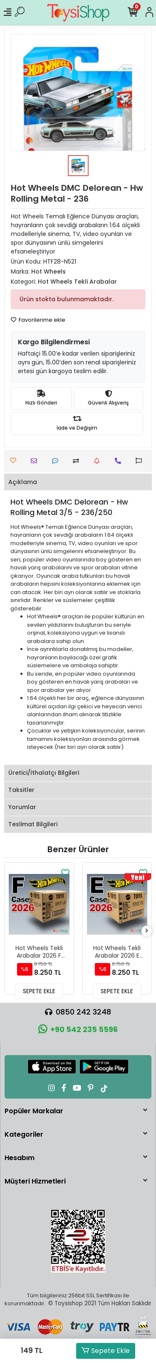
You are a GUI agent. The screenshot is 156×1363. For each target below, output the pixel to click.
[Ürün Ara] (20, 12)
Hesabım (20, 1158)
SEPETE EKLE (39, 991)
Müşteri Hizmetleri (35, 1181)
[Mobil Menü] (7, 12)
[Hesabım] (149, 12)
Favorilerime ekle (38, 320)
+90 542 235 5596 (78, 1029)
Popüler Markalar (34, 1111)
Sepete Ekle (105, 1350)
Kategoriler (24, 1134)
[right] (147, 931)
